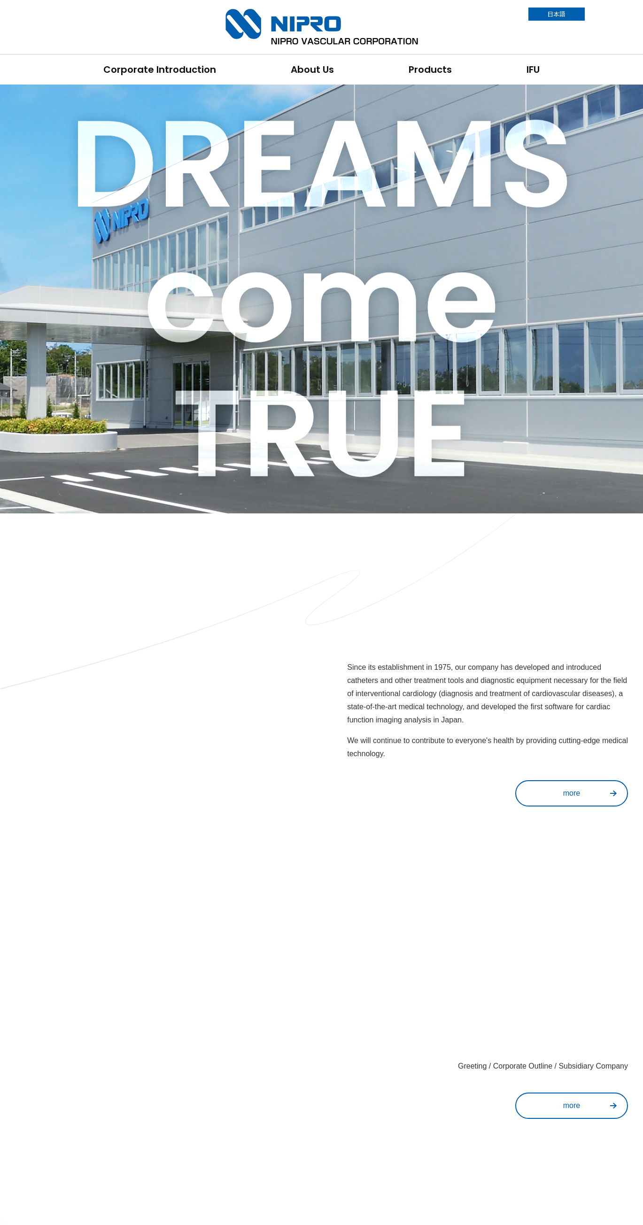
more (571, 793)
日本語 (556, 13)
